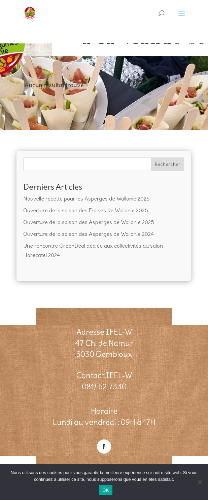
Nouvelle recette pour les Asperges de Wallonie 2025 (86, 198)
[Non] (199, 482)
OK (105, 490)
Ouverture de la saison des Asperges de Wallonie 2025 (88, 222)
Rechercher (167, 164)
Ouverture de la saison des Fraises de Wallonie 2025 (85, 210)
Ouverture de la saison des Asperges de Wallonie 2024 (88, 233)
